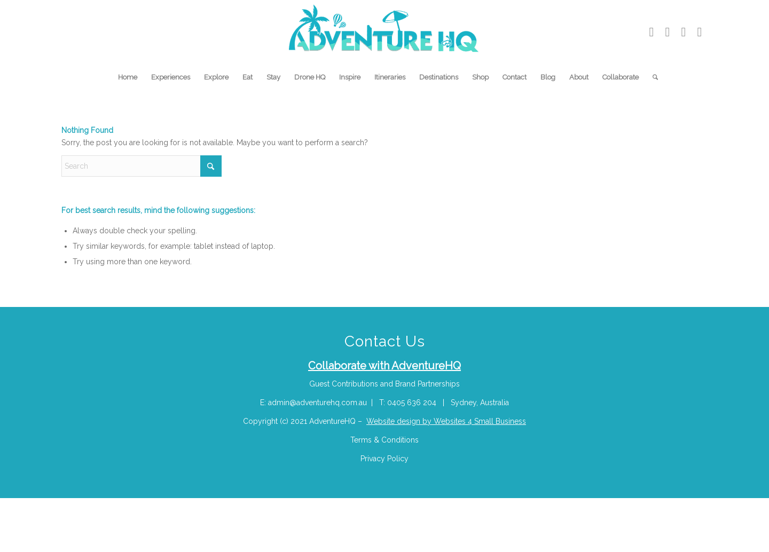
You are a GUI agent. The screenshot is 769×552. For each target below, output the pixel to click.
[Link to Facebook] (700, 32)
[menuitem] (127, 77)
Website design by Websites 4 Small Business (446, 421)
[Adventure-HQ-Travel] (385, 32)
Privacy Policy (384, 458)
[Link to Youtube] (652, 32)
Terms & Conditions (384, 440)
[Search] (652, 77)
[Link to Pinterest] (684, 32)
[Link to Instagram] (668, 32)
